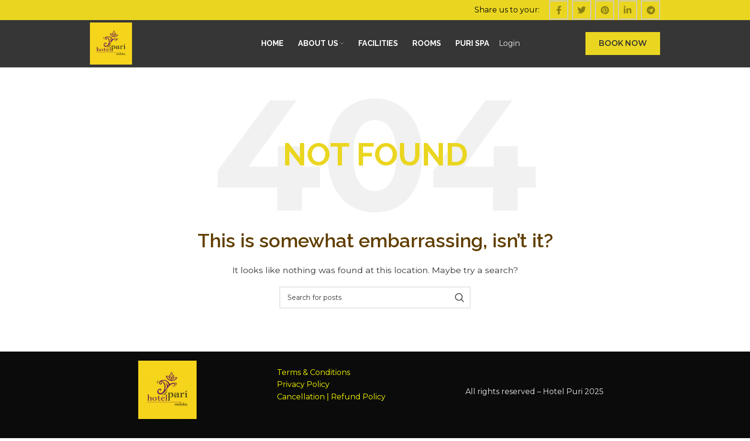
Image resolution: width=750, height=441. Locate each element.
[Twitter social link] (581, 10)
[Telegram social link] (650, 10)
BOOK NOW (623, 44)
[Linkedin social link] (627, 10)
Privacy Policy (303, 387)
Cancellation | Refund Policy (331, 399)
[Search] (375, 300)
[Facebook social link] (558, 10)
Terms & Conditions (313, 374)
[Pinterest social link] (604, 10)
